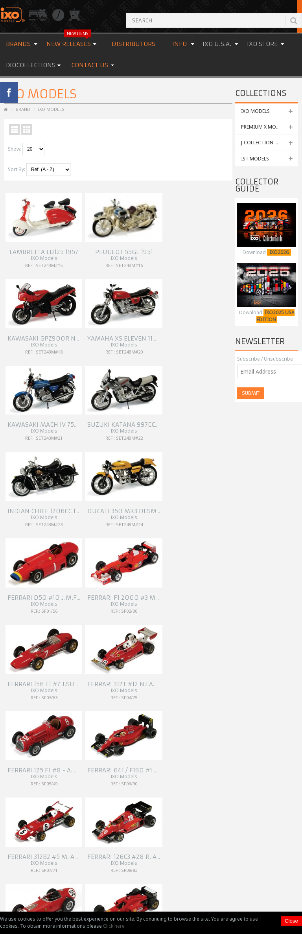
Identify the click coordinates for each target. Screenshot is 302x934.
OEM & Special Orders (134, 648)
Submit (251, 393)
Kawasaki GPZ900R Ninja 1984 (168, 241)
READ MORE (123, 843)
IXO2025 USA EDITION (275, 316)
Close (291, 921)
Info (179, 44)
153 (11, 604)
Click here (114, 926)
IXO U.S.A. (217, 44)
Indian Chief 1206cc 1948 (160, 318)
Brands (18, 44)
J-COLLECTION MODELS (267, 142)
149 (78, 585)
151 (104, 585)
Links (114, 667)
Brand (23, 109)
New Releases (68, 40)
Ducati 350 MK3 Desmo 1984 (222, 318)
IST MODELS (255, 158)
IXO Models (51, 109)
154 (24, 604)
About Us (119, 639)
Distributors (133, 44)
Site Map (118, 686)
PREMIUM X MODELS (264, 126)
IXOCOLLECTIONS (30, 65)
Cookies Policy (125, 677)
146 (37, 585)
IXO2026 (279, 252)
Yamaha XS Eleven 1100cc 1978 (225, 241)
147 (51, 585)
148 (64, 585)
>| (50, 604)
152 (104, 595)
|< (10, 585)
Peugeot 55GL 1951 (92, 241)
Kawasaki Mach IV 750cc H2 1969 (58, 318)
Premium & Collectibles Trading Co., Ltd (154, 904)
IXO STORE (262, 44)
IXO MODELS (255, 111)
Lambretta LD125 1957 (40, 241)
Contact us (89, 65)
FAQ (113, 658)
